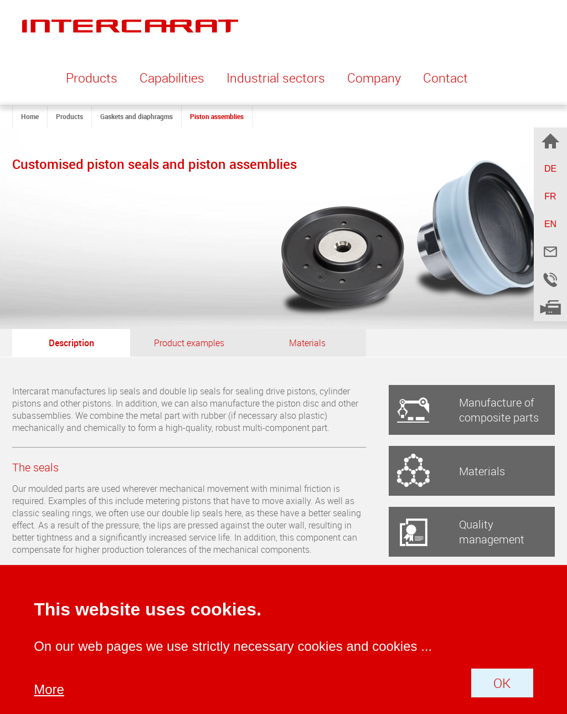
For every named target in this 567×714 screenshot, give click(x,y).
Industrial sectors (275, 77)
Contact (445, 77)
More (49, 689)
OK (502, 683)
